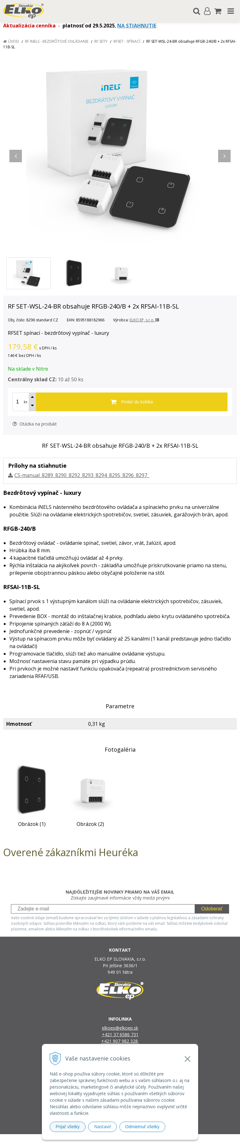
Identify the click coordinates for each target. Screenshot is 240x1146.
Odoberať (211, 908)
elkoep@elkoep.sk (120, 1028)
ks (25, 401)
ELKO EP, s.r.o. (144, 320)
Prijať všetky (68, 1126)
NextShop (109, 1140)
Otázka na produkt (34, 424)
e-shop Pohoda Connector (144, 1140)
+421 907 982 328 (120, 1041)
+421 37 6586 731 (120, 1034)
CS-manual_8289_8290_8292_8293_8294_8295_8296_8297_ (81, 475)
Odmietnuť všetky (142, 1126)
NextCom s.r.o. (184, 1140)
